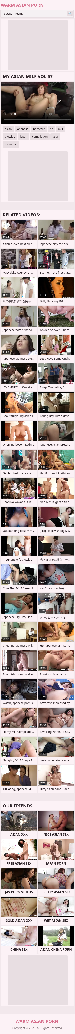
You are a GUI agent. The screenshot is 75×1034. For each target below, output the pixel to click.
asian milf (11, 144)
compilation (40, 136)
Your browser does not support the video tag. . (37, 103)
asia (55, 136)
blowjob (10, 136)
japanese (22, 129)
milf (60, 129)
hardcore (39, 129)
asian (8, 129)
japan (23, 136)
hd (51, 129)
